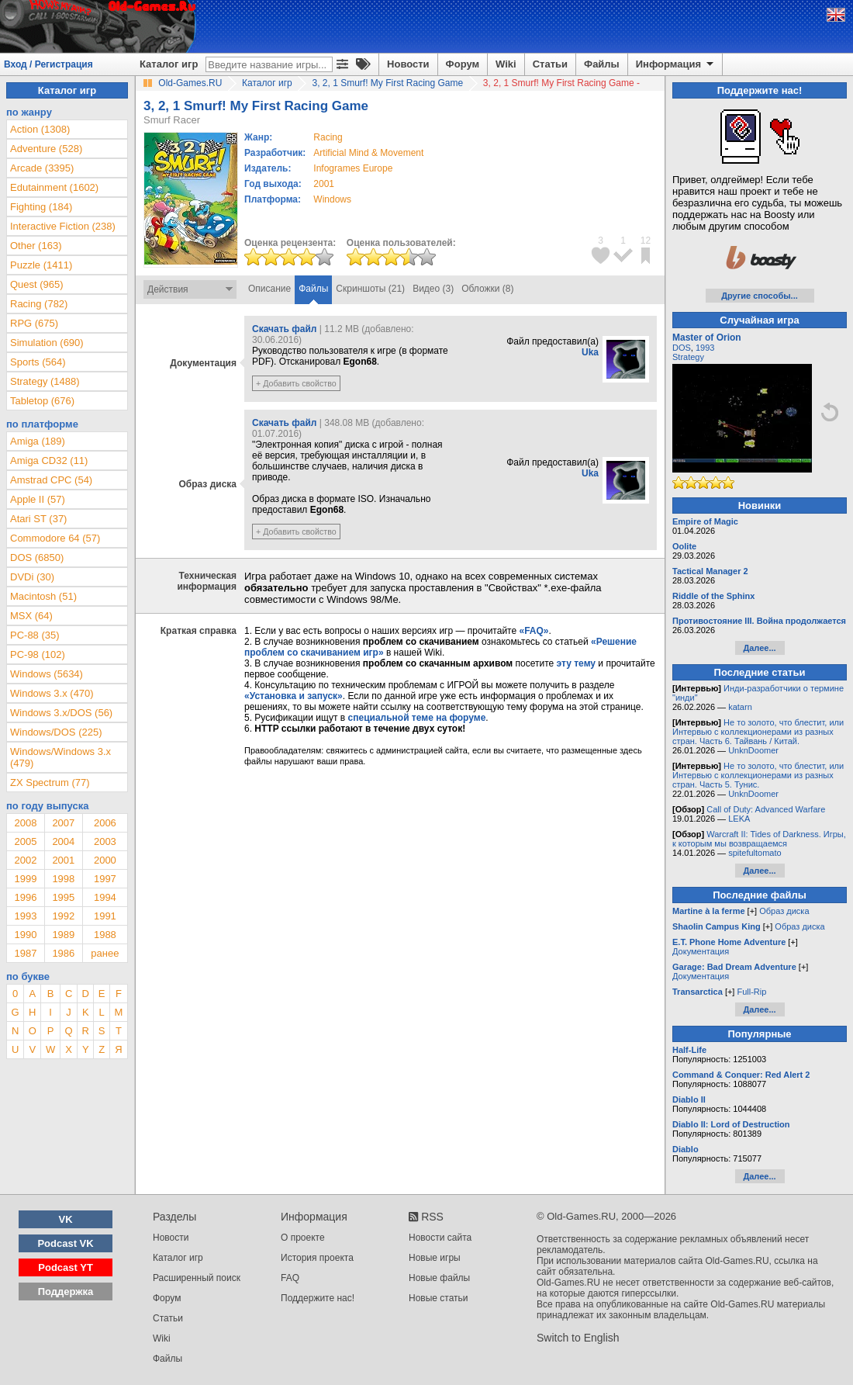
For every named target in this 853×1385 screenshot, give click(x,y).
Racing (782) (38, 304)
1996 (25, 897)
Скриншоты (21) (370, 288)
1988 (105, 934)
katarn (740, 707)
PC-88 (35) (35, 635)
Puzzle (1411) (41, 265)
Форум (462, 64)
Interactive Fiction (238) (63, 226)
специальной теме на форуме (417, 717)
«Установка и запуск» (293, 696)
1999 (25, 879)
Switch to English (578, 1337)
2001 (323, 183)
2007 (63, 823)
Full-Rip (751, 991)
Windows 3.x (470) (52, 693)
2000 (105, 860)
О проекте (303, 1237)
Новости (408, 64)
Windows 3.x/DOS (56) (61, 712)
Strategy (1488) (45, 381)
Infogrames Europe (352, 168)
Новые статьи (438, 1298)
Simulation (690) (47, 342)
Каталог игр (169, 64)
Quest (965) (37, 284)
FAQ (290, 1277)
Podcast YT (65, 1267)
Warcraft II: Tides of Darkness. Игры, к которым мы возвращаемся (759, 838)
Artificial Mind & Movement (368, 152)
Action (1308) (40, 129)
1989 (63, 934)
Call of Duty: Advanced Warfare (765, 809)
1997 (105, 879)
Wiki (506, 64)
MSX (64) (31, 616)
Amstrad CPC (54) (51, 480)
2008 (25, 823)
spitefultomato (754, 852)
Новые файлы (439, 1277)
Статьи (550, 64)
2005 (25, 841)
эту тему (576, 663)
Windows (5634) (46, 674)
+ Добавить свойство (296, 383)
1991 (105, 916)
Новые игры (435, 1257)
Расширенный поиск (196, 1277)
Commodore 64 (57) (55, 538)
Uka (590, 352)
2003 (105, 841)
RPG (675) (34, 323)
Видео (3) (433, 288)
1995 (63, 897)
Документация (700, 951)
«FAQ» (533, 630)
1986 (63, 953)
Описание (269, 288)
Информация (676, 64)
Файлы (602, 64)
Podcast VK (65, 1243)
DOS (681, 347)
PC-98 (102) (37, 654)
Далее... (759, 648)
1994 (105, 897)
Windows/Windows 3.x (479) (60, 757)
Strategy (688, 357)
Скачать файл (284, 329)
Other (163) (35, 245)
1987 (25, 953)
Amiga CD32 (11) (49, 460)
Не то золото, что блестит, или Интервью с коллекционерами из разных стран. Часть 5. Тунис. (758, 775)
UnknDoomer (753, 750)
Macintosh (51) (43, 596)
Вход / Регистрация (48, 64)
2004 (63, 841)
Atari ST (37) (38, 519)
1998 (63, 879)
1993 (25, 916)
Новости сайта (440, 1237)
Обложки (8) (487, 288)
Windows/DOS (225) (56, 732)
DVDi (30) (32, 577)
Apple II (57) (37, 499)
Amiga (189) (37, 441)
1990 (25, 934)
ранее (105, 953)
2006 (105, 823)
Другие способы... (759, 295)
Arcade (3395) (42, 168)
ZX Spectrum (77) (50, 782)
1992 (63, 916)
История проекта (317, 1257)
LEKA (739, 818)
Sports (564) (38, 362)
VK (66, 1219)
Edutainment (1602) (54, 187)
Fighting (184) (41, 207)
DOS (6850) (37, 557)
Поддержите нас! (317, 1298)
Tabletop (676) (42, 401)
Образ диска (784, 911)
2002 (25, 860)
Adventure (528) (46, 148)
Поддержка (66, 1291)
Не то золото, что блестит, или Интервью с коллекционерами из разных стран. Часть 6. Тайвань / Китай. (758, 732)
